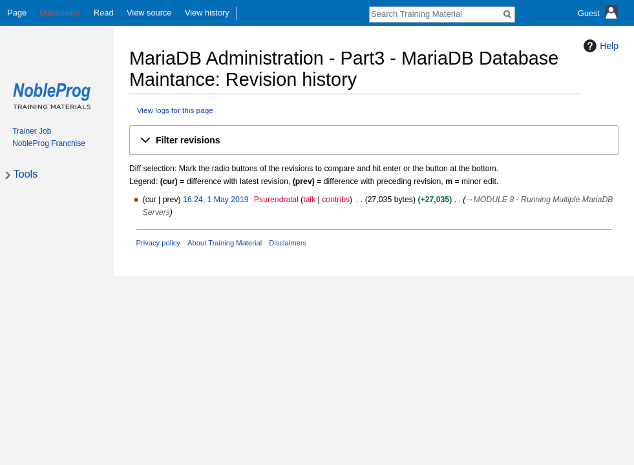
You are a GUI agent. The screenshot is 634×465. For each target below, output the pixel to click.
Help (599, 45)
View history (207, 12)
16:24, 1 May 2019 (215, 199)
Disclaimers (287, 243)
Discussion (60, 12)
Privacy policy (158, 243)
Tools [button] (25, 174)
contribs (336, 199)
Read (104, 12)
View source (149, 12)
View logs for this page (175, 110)
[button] (374, 140)
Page (16, 12)
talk (309, 199)
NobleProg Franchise (48, 143)
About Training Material (224, 243)
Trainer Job (31, 131)
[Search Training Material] (435, 13)
